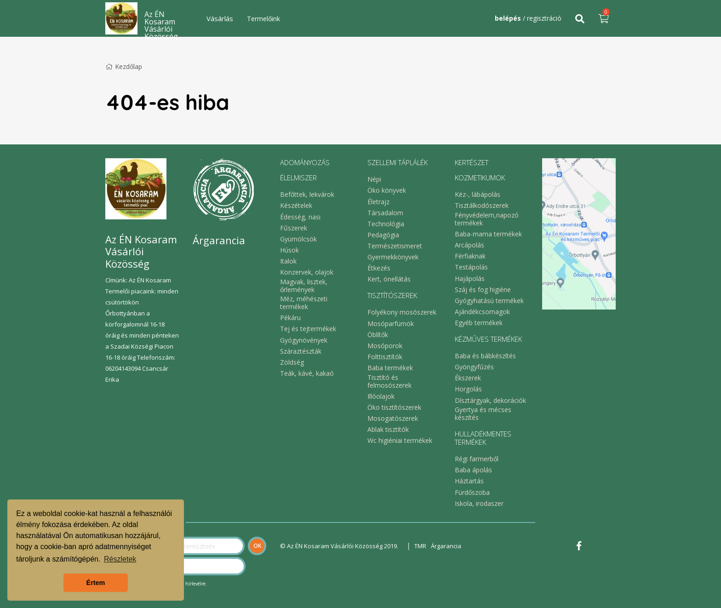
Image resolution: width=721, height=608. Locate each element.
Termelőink (263, 18)
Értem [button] (95, 582)
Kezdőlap (123, 66)
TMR (420, 546)
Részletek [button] (120, 559)
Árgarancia (446, 546)
